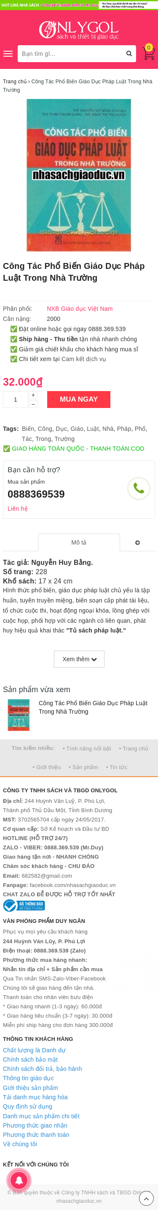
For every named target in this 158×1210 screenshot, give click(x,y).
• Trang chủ (134, 748)
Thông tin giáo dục (28, 1078)
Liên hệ (18, 508)
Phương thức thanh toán (36, 1134)
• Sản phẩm (83, 767)
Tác (27, 438)
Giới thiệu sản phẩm (30, 1087)
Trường (64, 438)
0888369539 (36, 494)
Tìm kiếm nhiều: (33, 748)
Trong (43, 438)
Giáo (76, 428)
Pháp (124, 428)
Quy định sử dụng (27, 1106)
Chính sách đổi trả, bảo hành (42, 1068)
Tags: (11, 428)
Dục (61, 428)
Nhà (107, 428)
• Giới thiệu (47, 767)
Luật (93, 428)
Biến (28, 428)
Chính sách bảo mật (30, 1059)
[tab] (79, 542)
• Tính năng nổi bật (87, 748)
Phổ (140, 428)
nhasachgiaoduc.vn (79, 1201)
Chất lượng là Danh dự (34, 1050)
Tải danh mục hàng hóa (35, 1097)
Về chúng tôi (20, 1144)
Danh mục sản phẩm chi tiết (41, 1116)
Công (45, 428)
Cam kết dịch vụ (84, 359)
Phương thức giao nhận (35, 1125)
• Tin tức (116, 767)
